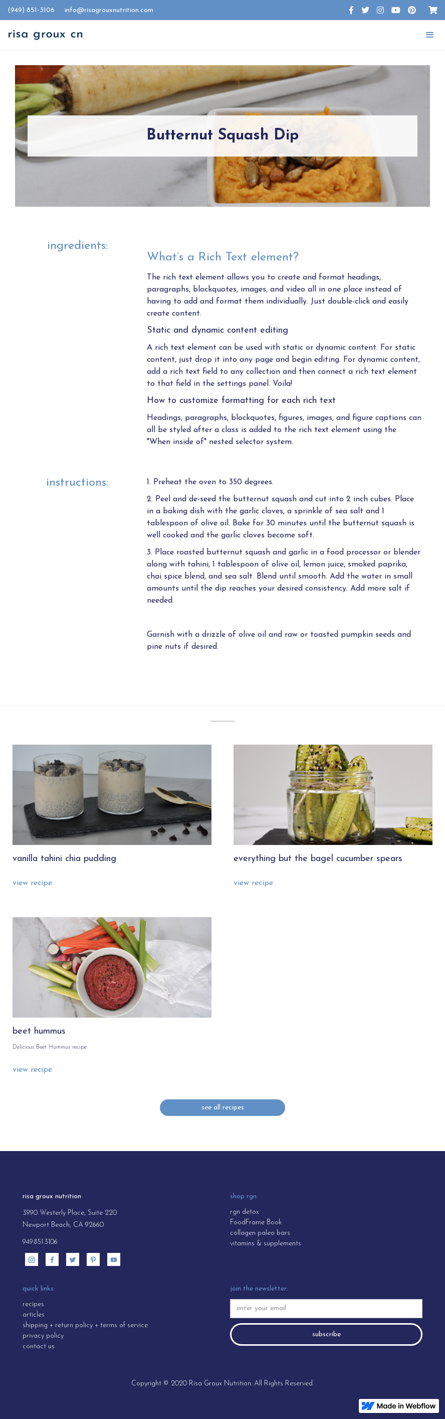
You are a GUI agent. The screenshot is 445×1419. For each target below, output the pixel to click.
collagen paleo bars (260, 1233)
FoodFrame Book (256, 1222)
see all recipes (222, 1107)
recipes (33, 1304)
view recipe (32, 883)
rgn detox (244, 1212)
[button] (430, 35)
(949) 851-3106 (31, 10)
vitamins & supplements (265, 1243)
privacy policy (43, 1336)
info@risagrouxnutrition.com (109, 10)
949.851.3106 (40, 1242)
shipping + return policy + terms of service (85, 1325)
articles (34, 1315)
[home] (45, 35)
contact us (39, 1346)
